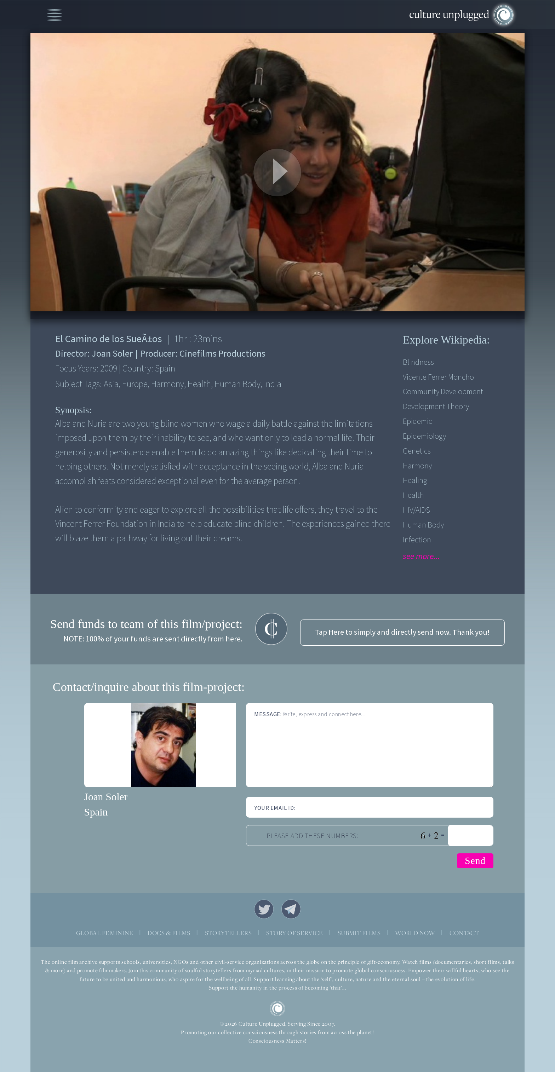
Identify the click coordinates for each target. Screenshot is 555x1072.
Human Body (423, 525)
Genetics (417, 451)
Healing (415, 480)
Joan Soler (106, 796)
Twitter (264, 909)
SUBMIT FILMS (359, 933)
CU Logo (277, 1008)
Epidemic (417, 421)
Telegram (291, 909)
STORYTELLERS (228, 933)
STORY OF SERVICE (294, 933)
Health (413, 495)
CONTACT (464, 933)
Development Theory (436, 406)
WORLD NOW (415, 933)
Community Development (443, 391)
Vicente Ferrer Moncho (438, 377)
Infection (417, 540)
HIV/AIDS (416, 510)
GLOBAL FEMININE (104, 933)
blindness (418, 362)
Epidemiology (424, 436)
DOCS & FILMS (169, 933)
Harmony (417, 466)
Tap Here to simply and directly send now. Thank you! (402, 632)
